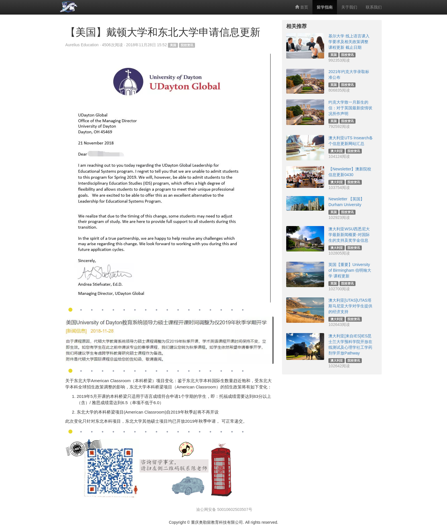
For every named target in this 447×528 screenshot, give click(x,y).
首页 (301, 7)
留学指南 (325, 7)
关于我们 (349, 7)
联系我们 (374, 7)
